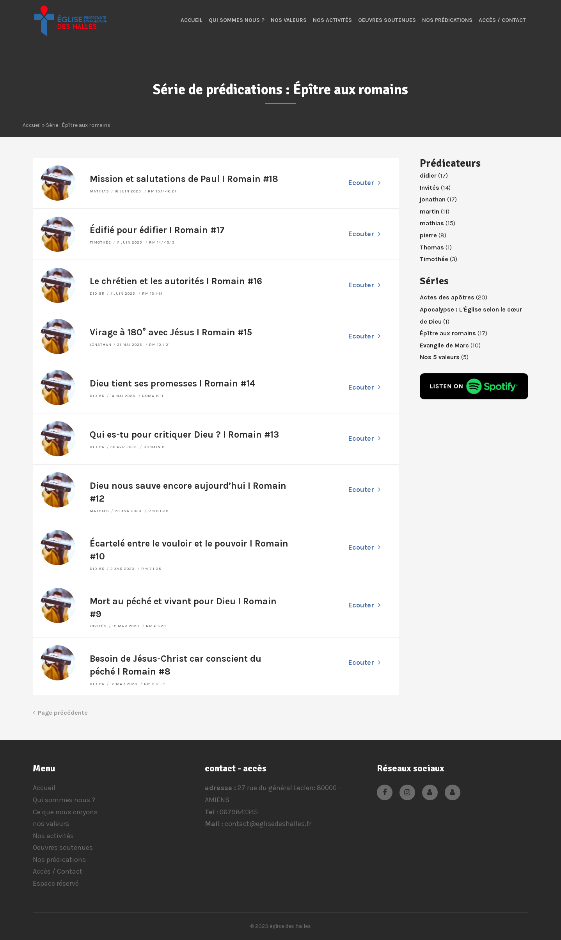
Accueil (191, 20)
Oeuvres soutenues (387, 20)
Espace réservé (56, 883)
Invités (98, 626)
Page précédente (60, 712)
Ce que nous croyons (65, 812)
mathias (99, 191)
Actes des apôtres (447, 297)
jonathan (101, 344)
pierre (428, 235)
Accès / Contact (502, 20)
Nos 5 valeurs (440, 357)
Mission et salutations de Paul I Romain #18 (184, 179)
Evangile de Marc (444, 345)
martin (429, 211)
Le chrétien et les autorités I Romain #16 (176, 281)
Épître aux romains (448, 333)
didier (97, 293)
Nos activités (332, 20)
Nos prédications (447, 20)
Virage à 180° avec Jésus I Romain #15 (171, 332)
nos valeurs (289, 20)
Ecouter (364, 182)
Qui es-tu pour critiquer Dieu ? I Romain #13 (184, 434)
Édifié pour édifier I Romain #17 (157, 230)
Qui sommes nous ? (237, 20)
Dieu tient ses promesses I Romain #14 (172, 383)
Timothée (100, 242)
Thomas (432, 247)
